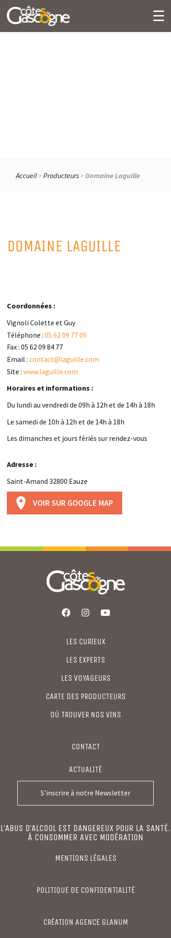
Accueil (26, 175)
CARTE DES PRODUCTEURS (85, 696)
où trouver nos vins (85, 715)
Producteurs (61, 175)
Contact (86, 747)
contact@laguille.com (64, 359)
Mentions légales (85, 858)
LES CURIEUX (85, 641)
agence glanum (101, 922)
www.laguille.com (50, 371)
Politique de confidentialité (85, 890)
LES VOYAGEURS (85, 678)
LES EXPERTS (85, 660)
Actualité (85, 769)
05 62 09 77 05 (66, 334)
